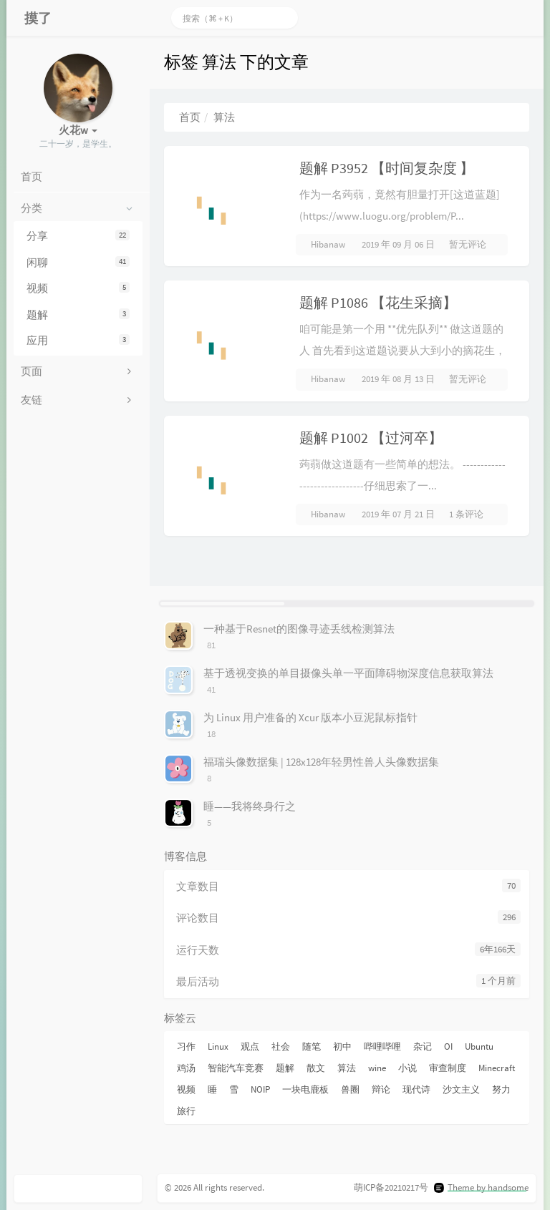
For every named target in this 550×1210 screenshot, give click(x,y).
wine (377, 1068)
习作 (186, 1046)
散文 (316, 1068)
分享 (78, 236)
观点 (250, 1046)
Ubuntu (479, 1046)
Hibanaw (328, 244)
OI (448, 1046)
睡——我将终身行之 (249, 806)
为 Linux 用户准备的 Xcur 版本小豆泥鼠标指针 (310, 717)
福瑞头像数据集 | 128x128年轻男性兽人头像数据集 (321, 762)
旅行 (186, 1111)
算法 (346, 1068)
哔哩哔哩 (382, 1046)
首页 (190, 117)
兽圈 (350, 1089)
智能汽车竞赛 (236, 1068)
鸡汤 (186, 1068)
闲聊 (78, 262)
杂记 (422, 1046)
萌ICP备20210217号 (391, 1187)
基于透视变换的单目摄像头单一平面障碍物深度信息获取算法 (348, 673)
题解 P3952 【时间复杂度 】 (386, 168)
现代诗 (416, 1089)
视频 (78, 288)
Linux (218, 1046)
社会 (280, 1046)
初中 (342, 1046)
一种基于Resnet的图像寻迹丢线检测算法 (299, 628)
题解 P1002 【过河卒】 (371, 438)
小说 (407, 1068)
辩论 (381, 1089)
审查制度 (447, 1068)
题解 (78, 314)
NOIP (260, 1089)
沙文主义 (461, 1089)
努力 (501, 1089)
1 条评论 (466, 514)
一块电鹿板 (305, 1089)
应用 (78, 340)
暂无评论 (467, 244)
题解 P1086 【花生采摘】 (378, 302)
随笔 (311, 1046)
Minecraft (496, 1068)
